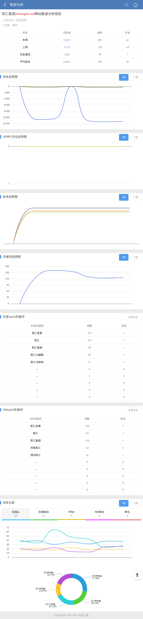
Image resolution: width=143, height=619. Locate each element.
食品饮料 (21, 20)
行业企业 (8, 20)
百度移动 (44, 514)
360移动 (99, 514)
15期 (135, 77)
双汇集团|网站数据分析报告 (31, 14)
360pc (71, 513)
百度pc (16, 514)
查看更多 (133, 317)
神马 (127, 514)
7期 (124, 77)
